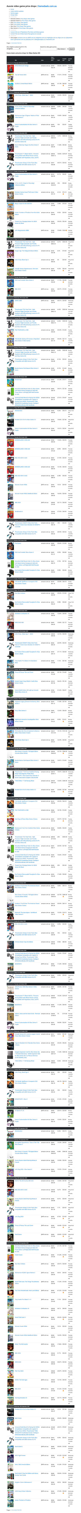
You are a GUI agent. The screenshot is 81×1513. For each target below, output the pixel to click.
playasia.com (29, 39)
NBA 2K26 (18, 502)
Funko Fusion (18, 1255)
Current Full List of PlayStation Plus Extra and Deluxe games (27, 32)
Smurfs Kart (18, 379)
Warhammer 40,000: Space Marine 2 (25, 1272)
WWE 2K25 (18, 1362)
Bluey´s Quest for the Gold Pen (23, 203)
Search (72, 49)
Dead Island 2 (18, 1446)
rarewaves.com (50, 39)
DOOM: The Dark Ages (21, 1380)
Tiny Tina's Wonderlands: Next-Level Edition (27, 1290)
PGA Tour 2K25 (19, 1371)
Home (12, 9)
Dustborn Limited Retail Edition (23, 83)
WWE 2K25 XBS (19, 622)
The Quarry (18, 543)
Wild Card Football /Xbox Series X (24, 280)
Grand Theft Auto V (20, 1317)
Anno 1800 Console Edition (22, 1464)
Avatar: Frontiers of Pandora (23, 1500)
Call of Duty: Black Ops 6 (22, 259)
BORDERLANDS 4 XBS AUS (22, 440)
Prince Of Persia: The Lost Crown (24, 672)
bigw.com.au (61, 37)
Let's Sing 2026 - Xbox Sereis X (23, 1169)
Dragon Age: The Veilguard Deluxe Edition (26, 251)
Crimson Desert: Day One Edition (24, 942)
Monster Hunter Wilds (21, 484)
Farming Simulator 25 (21, 1398)
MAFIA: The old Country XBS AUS (24, 1181)
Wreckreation (18, 410)
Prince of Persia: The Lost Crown (24, 1225)
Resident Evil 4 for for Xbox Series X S (25, 419)
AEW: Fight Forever (20, 1455)
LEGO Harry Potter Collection (23, 1491)
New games (31, 18)
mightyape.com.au (52, 37)
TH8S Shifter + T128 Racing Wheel (24, 780)
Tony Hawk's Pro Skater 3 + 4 (23, 1299)
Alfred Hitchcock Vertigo (22, 65)
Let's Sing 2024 (19, 1216)
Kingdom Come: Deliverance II (23, 1482)
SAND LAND (18, 300)
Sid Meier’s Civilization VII (22, 613)
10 (20, 43)
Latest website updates (17, 11)
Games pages (14, 13)
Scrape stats (14, 15)
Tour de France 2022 (20, 74)
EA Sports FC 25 (19, 1110)
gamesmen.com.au (19, 39)
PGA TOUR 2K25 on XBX (21, 330)
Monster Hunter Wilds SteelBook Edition (26, 493)
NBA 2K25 (18, 289)
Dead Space (18, 1234)
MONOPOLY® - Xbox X (21, 1099)
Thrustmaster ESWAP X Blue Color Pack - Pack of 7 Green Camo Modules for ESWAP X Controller (27, 524)
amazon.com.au (22, 37)
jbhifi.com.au (31, 37)
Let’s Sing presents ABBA (22, 230)
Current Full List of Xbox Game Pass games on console (26, 34)
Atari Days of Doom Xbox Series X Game (26, 819)
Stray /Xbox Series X (20, 710)
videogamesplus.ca (39, 39)
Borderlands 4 (19, 511)
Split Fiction (18, 1418)
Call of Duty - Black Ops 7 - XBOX (24, 95)
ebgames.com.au (41, 37)
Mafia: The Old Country (21, 1344)
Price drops (24, 18)
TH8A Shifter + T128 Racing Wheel (24, 1061)
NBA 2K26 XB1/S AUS (21, 458)
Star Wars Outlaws (20, 593)
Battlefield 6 (18, 964)
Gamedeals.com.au (47, 6)
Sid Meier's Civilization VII (22, 1308)
